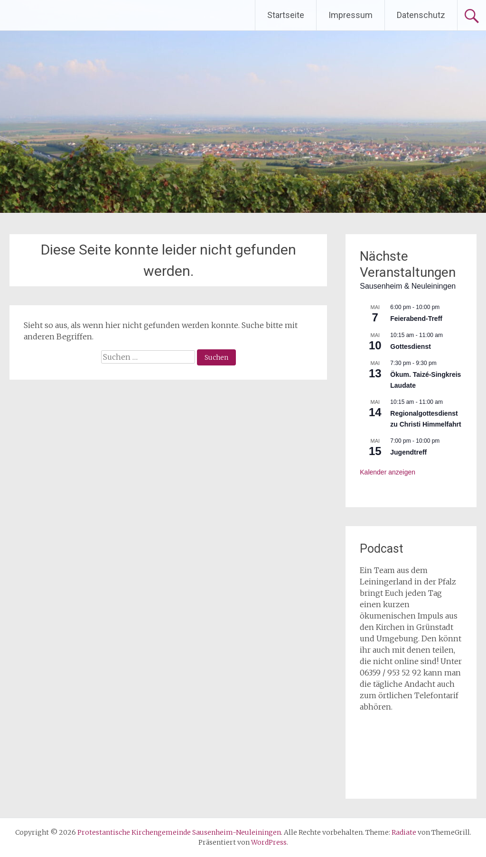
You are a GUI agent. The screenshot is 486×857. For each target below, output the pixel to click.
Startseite (285, 15)
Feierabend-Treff (416, 318)
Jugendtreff (408, 452)
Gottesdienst (410, 346)
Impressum (350, 15)
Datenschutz (421, 15)
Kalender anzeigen (387, 472)
